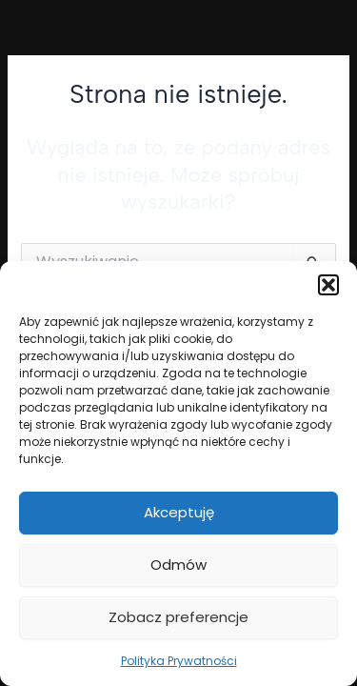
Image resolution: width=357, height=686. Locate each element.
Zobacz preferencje (178, 617)
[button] (328, 284)
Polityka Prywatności (179, 661)
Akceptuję (179, 512)
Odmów (178, 565)
